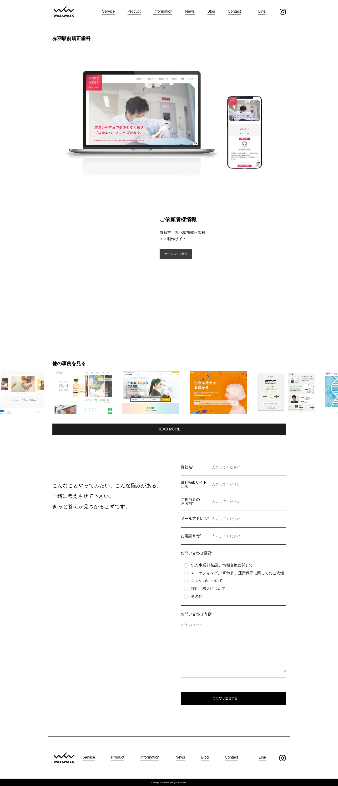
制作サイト (176, 239)
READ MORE (169, 429)
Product (134, 11)
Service (108, 11)
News (190, 11)
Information (162, 11)
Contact (234, 11)
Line (261, 11)
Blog (211, 11)
